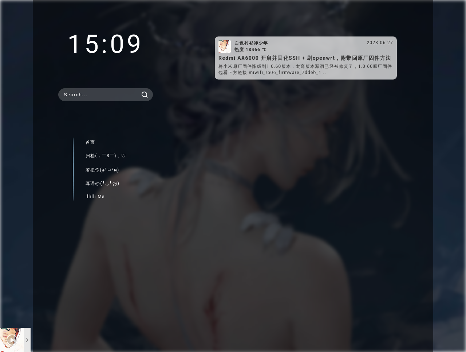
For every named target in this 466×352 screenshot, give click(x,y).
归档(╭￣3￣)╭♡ (106, 155)
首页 (90, 142)
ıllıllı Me (95, 196)
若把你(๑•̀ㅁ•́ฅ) (102, 170)
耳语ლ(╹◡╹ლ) (102, 183)
